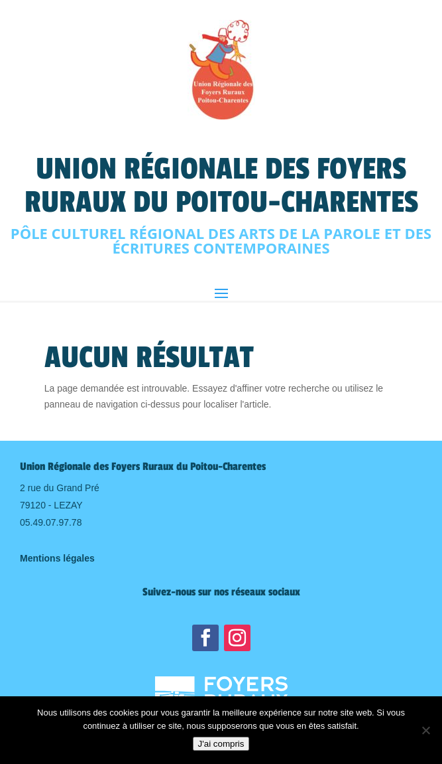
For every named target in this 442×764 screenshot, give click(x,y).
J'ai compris (221, 744)
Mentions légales (57, 558)
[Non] (425, 730)
